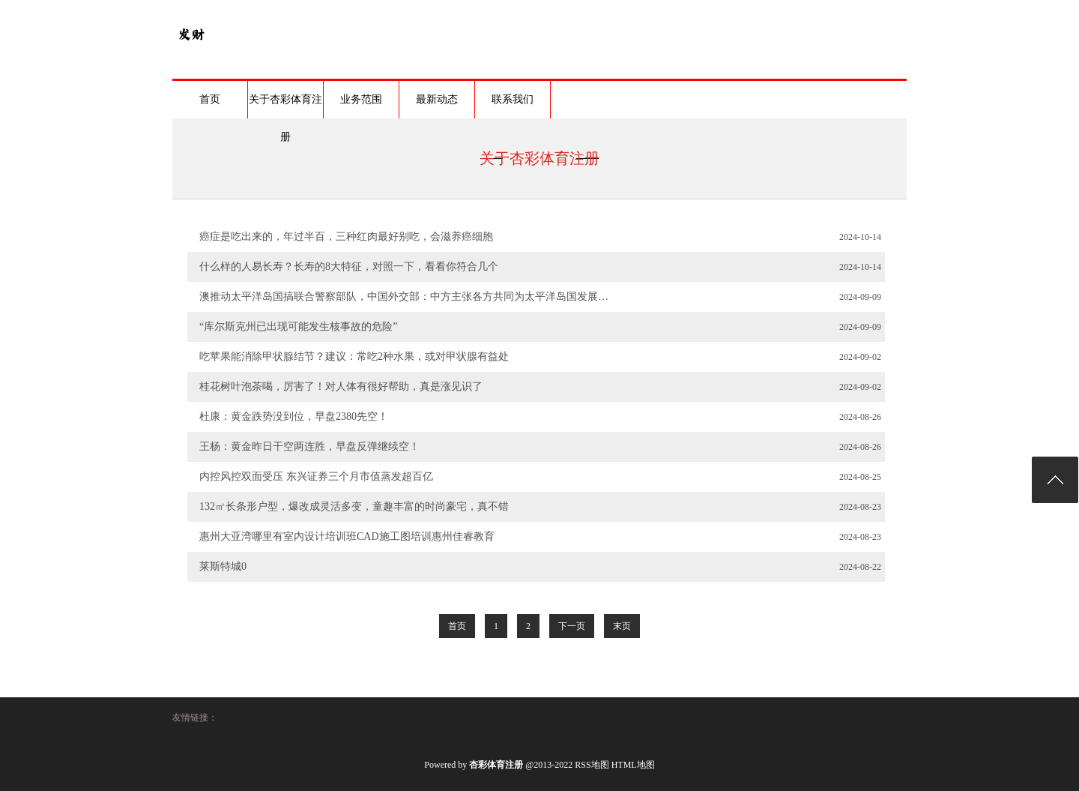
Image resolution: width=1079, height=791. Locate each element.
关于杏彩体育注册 (285, 106)
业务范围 (361, 99)
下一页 (571, 626)
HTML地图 (633, 765)
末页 (622, 626)
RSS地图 (591, 765)
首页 (209, 99)
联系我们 (513, 99)
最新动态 (437, 99)
